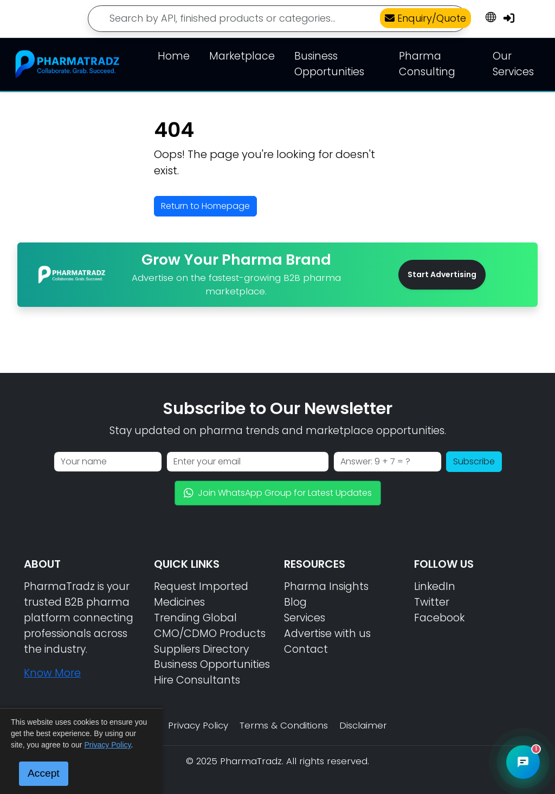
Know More (52, 673)
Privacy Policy (198, 725)
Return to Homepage (205, 206)
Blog (295, 602)
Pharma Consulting (427, 64)
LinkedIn (434, 586)
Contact (306, 649)
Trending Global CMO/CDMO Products (210, 626)
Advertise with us (327, 633)
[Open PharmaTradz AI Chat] (523, 762)
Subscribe (474, 461)
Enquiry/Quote (425, 18)
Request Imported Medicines (201, 594)
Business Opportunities (329, 64)
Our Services (513, 64)
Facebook (439, 618)
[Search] (277, 18)
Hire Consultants (197, 680)
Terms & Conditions (284, 725)
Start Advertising (442, 274)
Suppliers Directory (201, 649)
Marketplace (242, 56)
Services (304, 618)
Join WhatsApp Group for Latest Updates (278, 493)
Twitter (431, 602)
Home (174, 56)
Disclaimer (363, 725)
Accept (44, 773)
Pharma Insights (326, 586)
